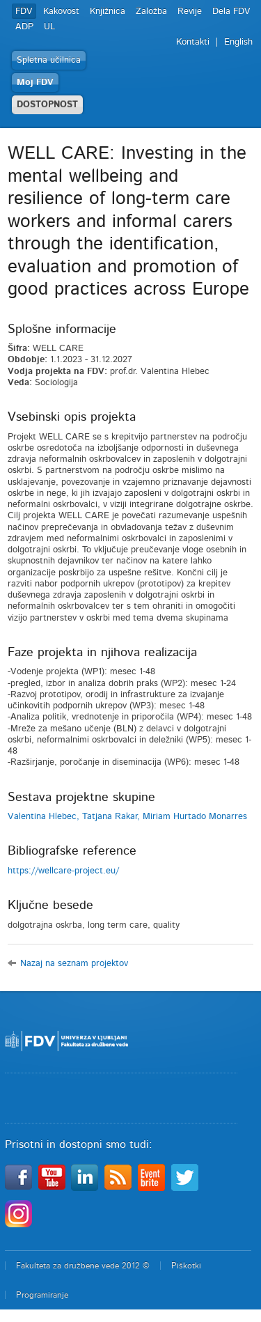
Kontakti (192, 42)
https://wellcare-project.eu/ (63, 871)
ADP (24, 26)
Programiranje (42, 1295)
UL (49, 26)
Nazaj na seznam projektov (74, 963)
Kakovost (61, 11)
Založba (151, 11)
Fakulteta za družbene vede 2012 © (83, 1265)
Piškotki (186, 1265)
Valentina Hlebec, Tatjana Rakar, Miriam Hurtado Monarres (127, 816)
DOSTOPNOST (47, 104)
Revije (189, 11)
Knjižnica (107, 11)
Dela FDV (231, 11)
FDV (24, 11)
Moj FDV (35, 82)
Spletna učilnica (49, 60)
